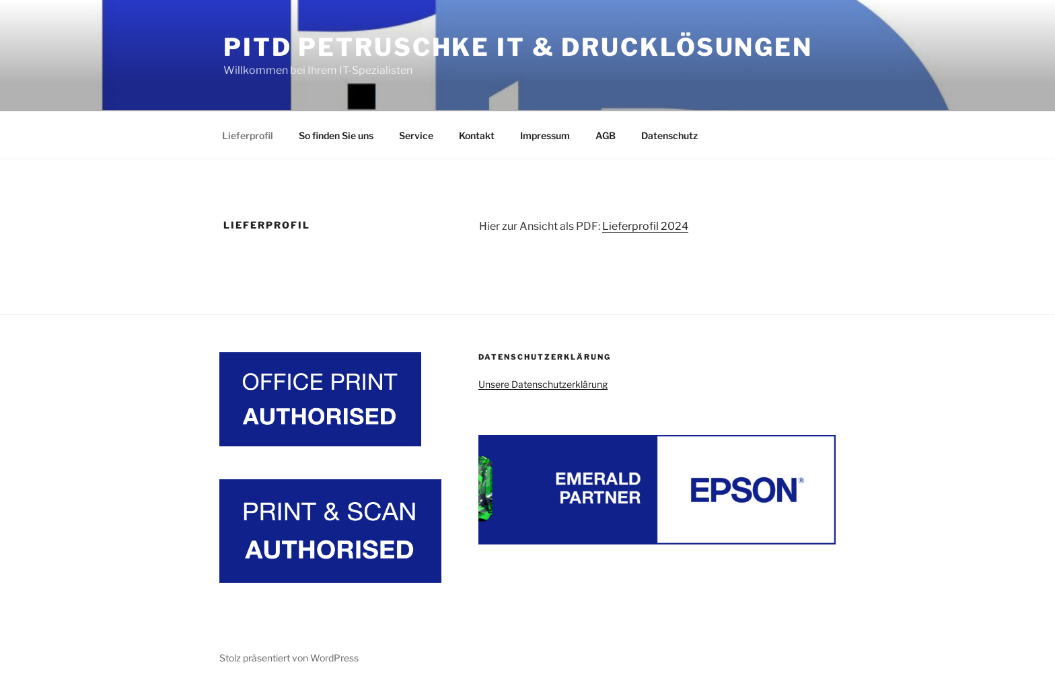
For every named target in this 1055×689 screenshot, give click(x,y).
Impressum (545, 135)
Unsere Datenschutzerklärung (543, 384)
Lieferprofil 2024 (645, 226)
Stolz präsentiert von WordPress (289, 657)
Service (416, 135)
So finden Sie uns (336, 135)
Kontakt (477, 135)
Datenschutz (669, 135)
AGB (605, 135)
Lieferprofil (247, 135)
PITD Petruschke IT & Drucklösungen (518, 47)
